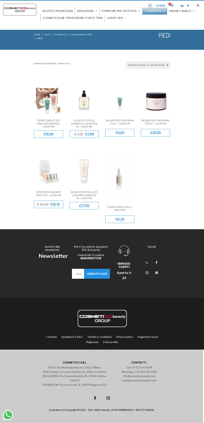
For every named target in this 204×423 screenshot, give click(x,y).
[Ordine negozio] (148, 65)
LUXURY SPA (115, 18)
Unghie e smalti (182, 11)
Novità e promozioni (57, 11)
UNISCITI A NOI (97, 273)
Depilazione (87, 11)
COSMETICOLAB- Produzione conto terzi (73, 18)
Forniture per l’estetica (121, 11)
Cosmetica (155, 11)
